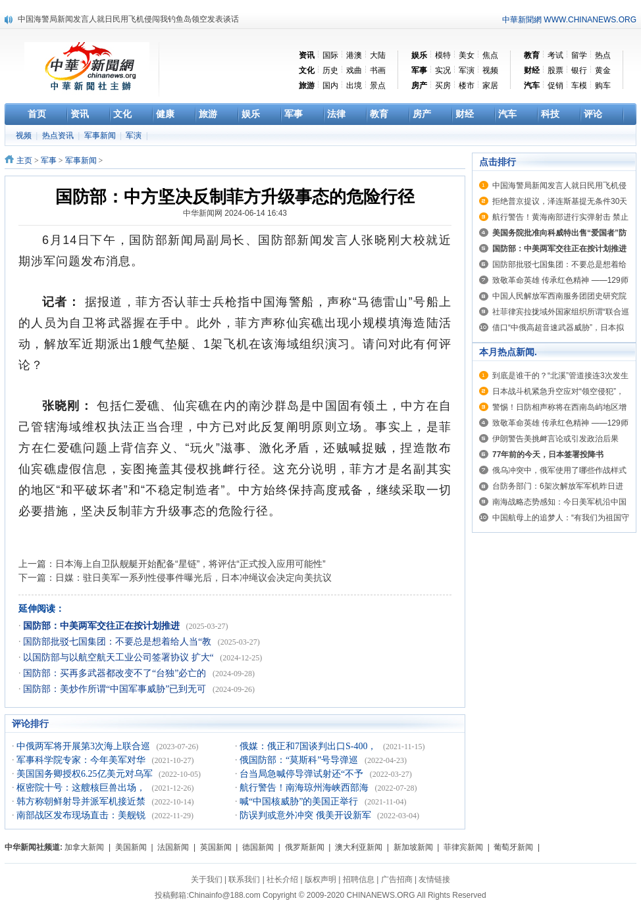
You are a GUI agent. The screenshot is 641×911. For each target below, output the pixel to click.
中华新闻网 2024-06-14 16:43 (235, 213)
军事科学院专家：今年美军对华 (82, 760)
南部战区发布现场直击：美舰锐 (82, 815)
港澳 (354, 55)
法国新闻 (173, 847)
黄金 (603, 70)
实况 (443, 70)
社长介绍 (282, 879)
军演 (466, 70)
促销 (555, 85)
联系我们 (244, 879)
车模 (579, 85)
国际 (330, 55)
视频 (490, 70)
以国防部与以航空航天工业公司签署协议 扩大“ (119, 657)
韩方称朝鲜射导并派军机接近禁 (82, 801)
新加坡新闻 (413, 847)
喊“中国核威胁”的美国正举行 (300, 801)
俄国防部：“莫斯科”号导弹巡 (300, 760)
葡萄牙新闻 (513, 847)
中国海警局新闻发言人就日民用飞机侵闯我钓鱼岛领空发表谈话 (128, 19)
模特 (443, 55)
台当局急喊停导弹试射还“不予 (303, 774)
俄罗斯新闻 (304, 847)
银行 (579, 70)
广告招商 (397, 879)
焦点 (490, 55)
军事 (49, 160)
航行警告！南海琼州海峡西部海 (305, 788)
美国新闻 (131, 847)
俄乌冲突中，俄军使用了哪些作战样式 (559, 470)
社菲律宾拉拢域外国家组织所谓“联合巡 (560, 311)
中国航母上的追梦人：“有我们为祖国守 (560, 517)
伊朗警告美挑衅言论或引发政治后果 (555, 438)
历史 (330, 70)
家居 (490, 85)
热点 (603, 55)
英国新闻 (216, 847)
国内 (330, 85)
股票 (555, 70)
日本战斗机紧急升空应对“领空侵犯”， (558, 391)
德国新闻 (258, 847)
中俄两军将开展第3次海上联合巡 (84, 746)
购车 (603, 85)
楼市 (466, 85)
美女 (466, 55)
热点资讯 (59, 135)
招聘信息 (358, 879)
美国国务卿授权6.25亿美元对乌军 (85, 774)
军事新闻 (101, 135)
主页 (24, 160)
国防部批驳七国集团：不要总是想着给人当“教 (118, 642)
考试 (555, 55)
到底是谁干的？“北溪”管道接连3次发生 (560, 375)
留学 (579, 55)
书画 (378, 70)
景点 (378, 85)
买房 (443, 85)
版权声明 (320, 879)
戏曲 (354, 70)
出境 (354, 85)
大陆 (378, 55)
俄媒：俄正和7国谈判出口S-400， (309, 746)
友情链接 (434, 879)
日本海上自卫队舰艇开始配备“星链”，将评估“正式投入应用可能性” (190, 563)
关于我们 (206, 879)
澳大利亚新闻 (358, 847)
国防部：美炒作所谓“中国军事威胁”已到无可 (116, 689)
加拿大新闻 (84, 847)
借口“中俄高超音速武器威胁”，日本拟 (558, 327)
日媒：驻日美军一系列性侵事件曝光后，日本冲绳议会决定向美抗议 (193, 577)
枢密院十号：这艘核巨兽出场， (82, 788)
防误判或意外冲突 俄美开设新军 (306, 815)
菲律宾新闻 (463, 847)
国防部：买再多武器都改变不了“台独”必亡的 (116, 673)
